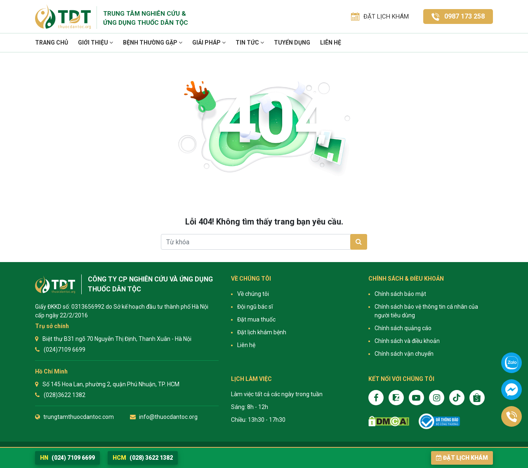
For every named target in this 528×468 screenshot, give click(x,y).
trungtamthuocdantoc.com (78, 417)
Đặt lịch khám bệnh (261, 332)
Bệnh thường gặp (152, 42)
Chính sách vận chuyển (404, 353)
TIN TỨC (250, 42)
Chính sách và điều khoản (407, 341)
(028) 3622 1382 (143, 457)
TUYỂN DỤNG (292, 42)
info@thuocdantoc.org (168, 417)
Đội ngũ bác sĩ (255, 306)
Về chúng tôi (253, 294)
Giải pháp (209, 42)
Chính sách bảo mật (400, 294)
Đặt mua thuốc (256, 319)
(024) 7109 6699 (67, 457)
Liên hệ (330, 42)
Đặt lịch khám (462, 457)
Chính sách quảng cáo (403, 328)
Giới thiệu (95, 42)
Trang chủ (51, 42)
